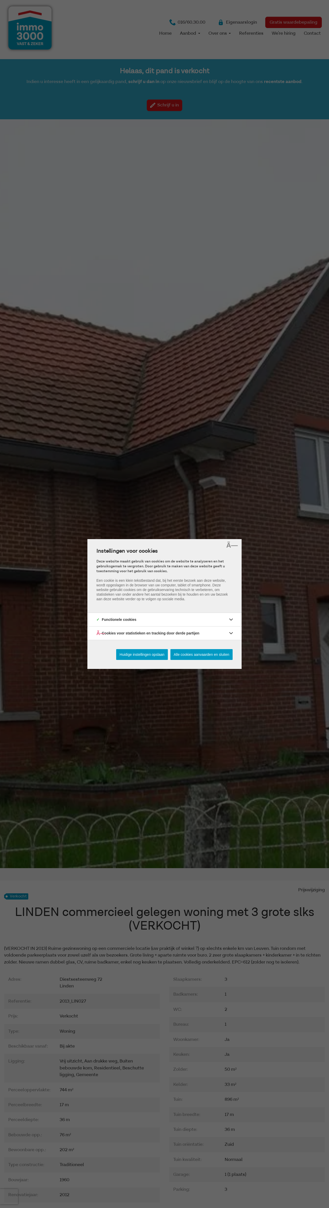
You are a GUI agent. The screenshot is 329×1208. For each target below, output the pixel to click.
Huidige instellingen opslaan (142, 654)
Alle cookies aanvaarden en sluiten (201, 654)
